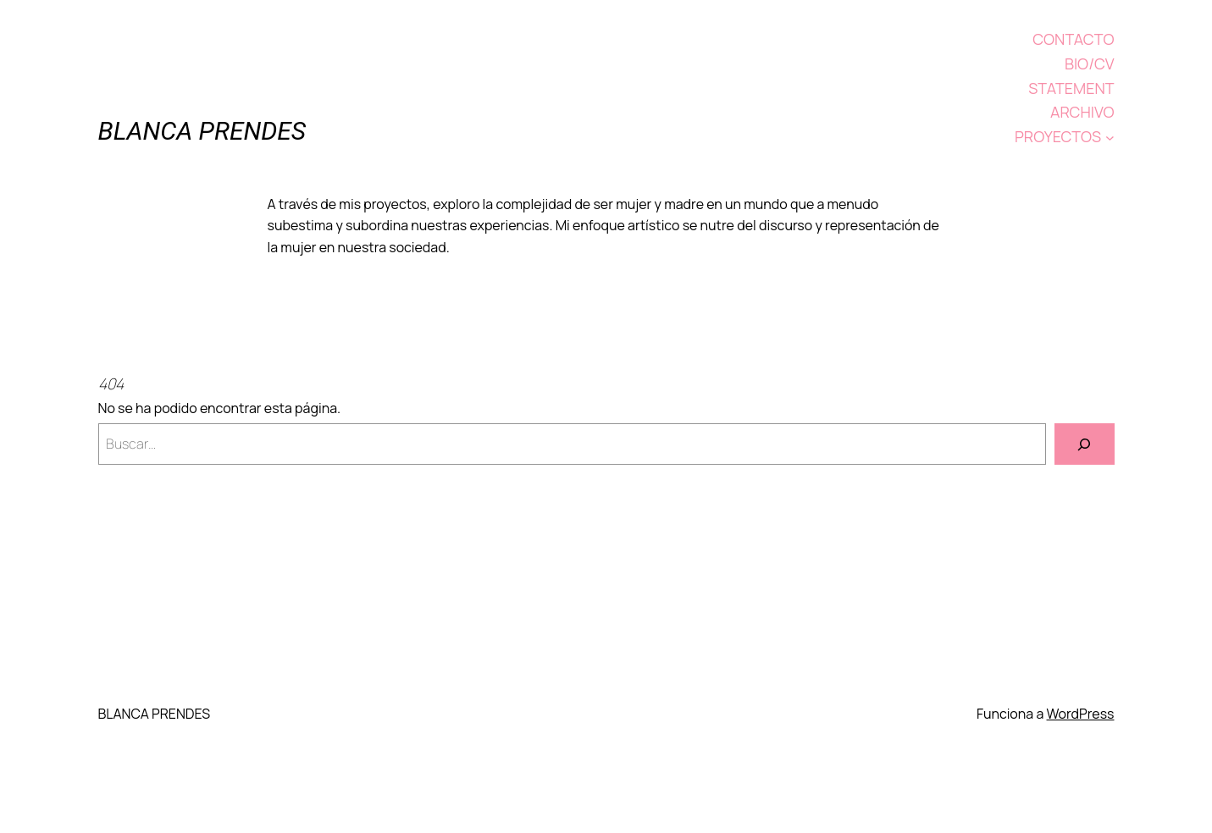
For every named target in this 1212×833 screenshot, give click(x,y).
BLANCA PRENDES (202, 131)
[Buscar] (1084, 444)
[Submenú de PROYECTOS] (1110, 136)
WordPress (1081, 713)
